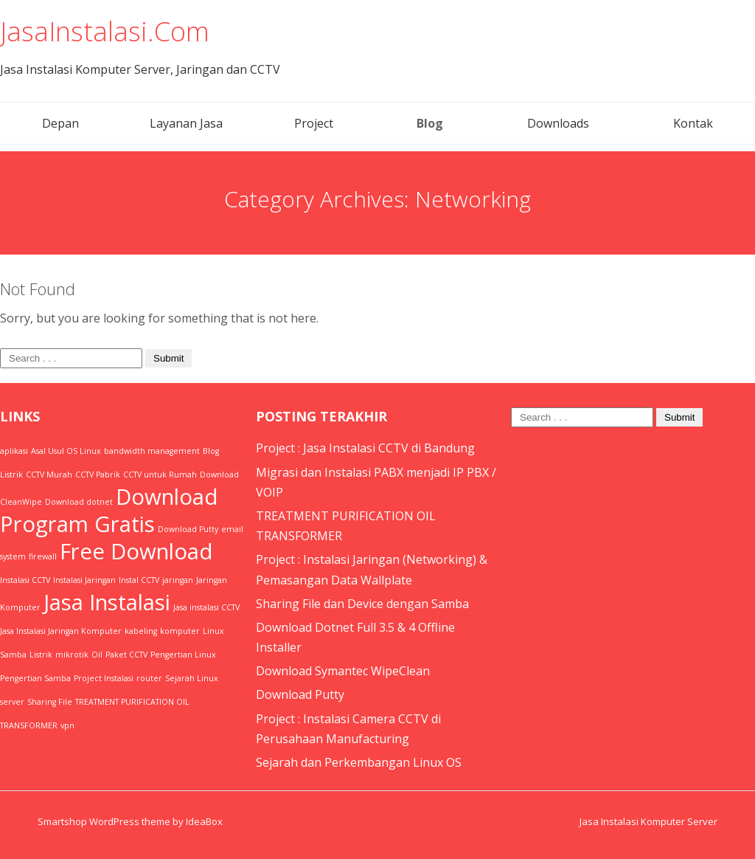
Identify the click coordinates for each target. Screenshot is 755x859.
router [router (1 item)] (149, 678)
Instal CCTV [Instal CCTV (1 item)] (139, 580)
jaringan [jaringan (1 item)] (177, 580)
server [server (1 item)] (12, 702)
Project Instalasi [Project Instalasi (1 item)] (103, 678)
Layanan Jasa (186, 123)
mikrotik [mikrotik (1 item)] (71, 654)
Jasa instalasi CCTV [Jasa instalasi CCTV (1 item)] (206, 607)
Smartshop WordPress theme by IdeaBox (130, 821)
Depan (60, 123)
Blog (430, 123)
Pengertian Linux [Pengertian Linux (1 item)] (183, 654)
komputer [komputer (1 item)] (180, 631)
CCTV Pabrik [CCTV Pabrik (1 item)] (97, 474)
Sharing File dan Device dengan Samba (362, 604)
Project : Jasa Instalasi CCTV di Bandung (365, 448)
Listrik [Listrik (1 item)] (40, 654)
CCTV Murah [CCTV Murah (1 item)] (49, 474)
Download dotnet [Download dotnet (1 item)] (79, 502)
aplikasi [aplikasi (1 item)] (14, 451)
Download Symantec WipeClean (343, 671)
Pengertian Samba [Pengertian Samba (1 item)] (35, 678)
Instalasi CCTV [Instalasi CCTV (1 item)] (25, 580)
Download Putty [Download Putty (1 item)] (188, 529)
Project (313, 123)
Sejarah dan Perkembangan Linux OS (359, 762)
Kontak (693, 123)
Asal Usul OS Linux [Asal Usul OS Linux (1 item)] (66, 451)
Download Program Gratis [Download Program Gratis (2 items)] (109, 510)
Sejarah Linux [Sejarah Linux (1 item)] (191, 678)
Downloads (558, 123)
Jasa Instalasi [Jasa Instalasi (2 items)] (107, 602)
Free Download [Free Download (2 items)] (136, 551)
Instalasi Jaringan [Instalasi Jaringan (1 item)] (84, 580)
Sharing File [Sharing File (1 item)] (49, 702)
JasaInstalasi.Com (104, 31)
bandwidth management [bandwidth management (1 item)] (152, 451)
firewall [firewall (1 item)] (43, 556)
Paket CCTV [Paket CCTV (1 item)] (126, 654)
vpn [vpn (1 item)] (67, 725)
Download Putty (300, 694)
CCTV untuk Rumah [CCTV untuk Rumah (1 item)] (160, 474)
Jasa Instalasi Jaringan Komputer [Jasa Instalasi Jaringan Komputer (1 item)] (61, 631)
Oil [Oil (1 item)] (96, 654)
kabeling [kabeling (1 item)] (141, 631)
